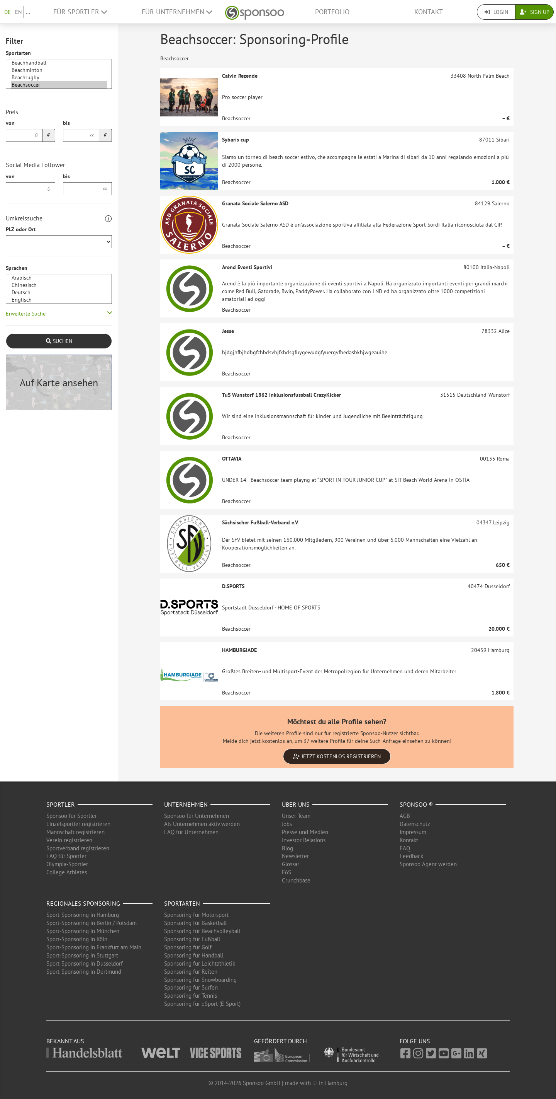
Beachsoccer (59, 85)
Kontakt (428, 11)
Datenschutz (415, 824)
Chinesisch (59, 285)
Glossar (290, 864)
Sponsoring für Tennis (190, 995)
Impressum (413, 832)
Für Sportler (80, 11)
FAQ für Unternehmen (191, 832)
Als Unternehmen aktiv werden (202, 824)
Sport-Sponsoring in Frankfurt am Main (93, 947)
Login (496, 12)
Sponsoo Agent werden (428, 864)
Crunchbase (296, 880)
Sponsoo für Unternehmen (196, 815)
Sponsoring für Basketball (195, 923)
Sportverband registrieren (77, 848)
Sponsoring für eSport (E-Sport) (202, 1003)
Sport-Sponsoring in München (82, 931)
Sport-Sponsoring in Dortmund (83, 971)
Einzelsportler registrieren (78, 824)
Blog (287, 848)
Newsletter (295, 856)
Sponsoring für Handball (193, 955)
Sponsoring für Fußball (192, 939)
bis (66, 122)
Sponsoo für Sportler (71, 815)
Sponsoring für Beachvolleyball (202, 931)
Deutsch (59, 292)
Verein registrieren (69, 840)
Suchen (59, 341)
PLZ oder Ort (21, 229)
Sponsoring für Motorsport (196, 914)
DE (7, 12)
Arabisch (59, 278)
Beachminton (59, 70)
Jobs (287, 824)
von (10, 122)
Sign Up (534, 12)
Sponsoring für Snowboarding (200, 979)
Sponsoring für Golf (188, 947)
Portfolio (332, 11)
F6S (286, 872)
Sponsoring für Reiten (190, 971)
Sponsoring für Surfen (191, 987)
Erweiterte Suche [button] (26, 313)
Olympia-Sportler (67, 864)
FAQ (405, 848)
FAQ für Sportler (66, 856)
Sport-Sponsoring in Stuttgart (82, 955)
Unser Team (296, 815)
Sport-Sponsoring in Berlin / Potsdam (91, 923)
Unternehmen (186, 804)
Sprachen (16, 268)
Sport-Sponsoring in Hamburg (82, 914)
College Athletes (66, 872)
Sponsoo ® (416, 804)
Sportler (60, 804)
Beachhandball (59, 63)
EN (18, 12)
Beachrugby (59, 77)
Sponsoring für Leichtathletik (199, 963)
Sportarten (18, 52)
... (28, 12)
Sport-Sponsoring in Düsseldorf (84, 963)
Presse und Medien (305, 832)
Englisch (59, 300)
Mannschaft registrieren (75, 832)
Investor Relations (303, 840)
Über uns (296, 804)
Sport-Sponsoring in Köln (76, 939)
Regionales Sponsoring (83, 903)
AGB (405, 815)
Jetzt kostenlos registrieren (337, 756)
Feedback (411, 856)
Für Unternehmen (177, 11)
